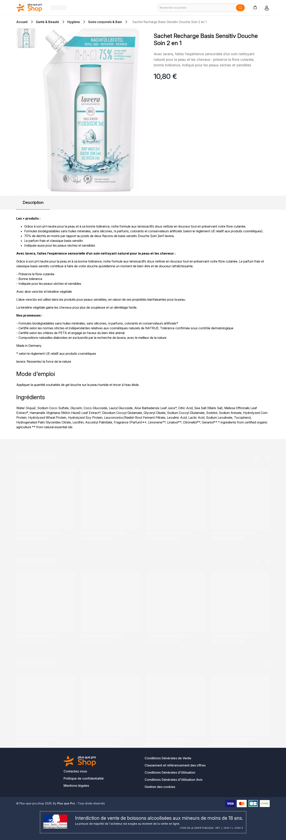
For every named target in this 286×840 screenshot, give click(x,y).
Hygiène (73, 22)
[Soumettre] (240, 7)
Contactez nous (75, 771)
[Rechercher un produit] (201, 8)
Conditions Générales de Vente (168, 758)
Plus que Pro (66, 803)
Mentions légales (76, 786)
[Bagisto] (29, 7)
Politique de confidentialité (84, 778)
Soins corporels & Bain (105, 22)
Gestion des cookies (160, 787)
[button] (255, 7)
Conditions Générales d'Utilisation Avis (173, 780)
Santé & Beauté (47, 22)
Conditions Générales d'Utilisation (170, 772)
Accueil (22, 22)
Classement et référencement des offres (175, 765)
